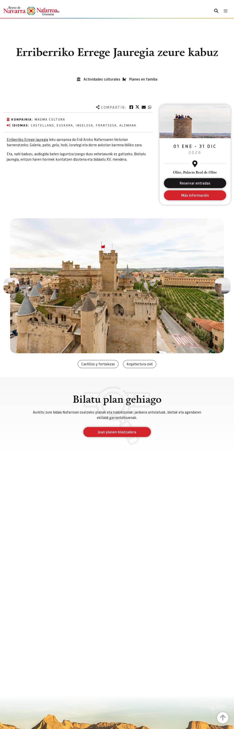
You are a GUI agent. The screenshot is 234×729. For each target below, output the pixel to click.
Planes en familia (143, 79)
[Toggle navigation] (225, 11)
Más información (195, 195)
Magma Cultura (49, 119)
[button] (11, 286)
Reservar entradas (195, 183)
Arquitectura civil (140, 364)
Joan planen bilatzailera (117, 432)
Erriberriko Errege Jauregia (27, 139)
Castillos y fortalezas (98, 364)
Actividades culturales (102, 79)
